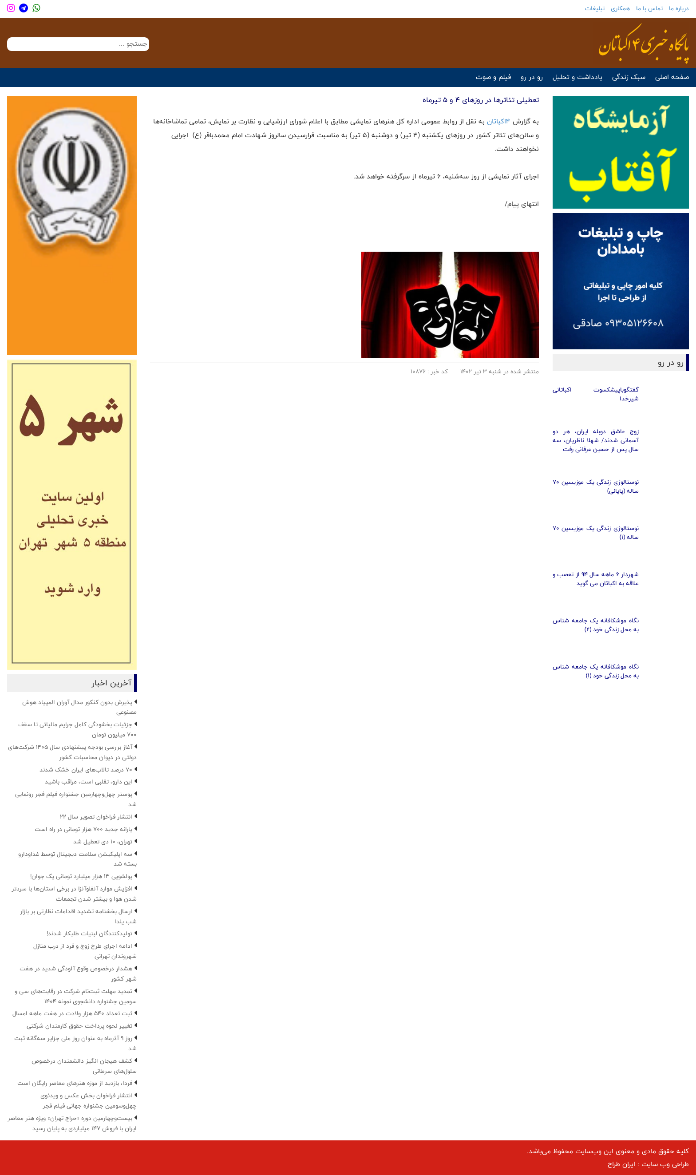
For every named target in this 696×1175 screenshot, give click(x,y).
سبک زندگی (628, 77)
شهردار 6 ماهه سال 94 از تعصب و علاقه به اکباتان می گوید (596, 579)
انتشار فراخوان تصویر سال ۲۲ (96, 816)
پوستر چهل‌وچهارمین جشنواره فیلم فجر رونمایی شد (76, 799)
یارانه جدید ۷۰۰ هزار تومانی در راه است (83, 829)
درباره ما (679, 8)
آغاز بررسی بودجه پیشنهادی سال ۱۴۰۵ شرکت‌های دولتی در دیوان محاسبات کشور (72, 752)
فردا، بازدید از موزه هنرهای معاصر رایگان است (74, 1083)
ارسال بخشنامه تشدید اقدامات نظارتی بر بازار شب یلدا (78, 916)
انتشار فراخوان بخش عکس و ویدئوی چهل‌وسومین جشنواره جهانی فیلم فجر (88, 1100)
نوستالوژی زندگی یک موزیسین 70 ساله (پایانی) (596, 486)
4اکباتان (500, 121)
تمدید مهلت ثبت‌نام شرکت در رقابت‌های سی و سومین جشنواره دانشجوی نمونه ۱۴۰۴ (76, 996)
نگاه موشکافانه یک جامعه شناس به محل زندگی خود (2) (596, 625)
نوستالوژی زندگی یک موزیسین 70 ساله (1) (596, 532)
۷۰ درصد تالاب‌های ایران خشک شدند (86, 769)
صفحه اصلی (672, 77)
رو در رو (532, 77)
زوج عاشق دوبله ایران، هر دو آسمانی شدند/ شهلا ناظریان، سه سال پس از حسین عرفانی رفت (596, 440)
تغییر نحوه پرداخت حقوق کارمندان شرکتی (79, 1026)
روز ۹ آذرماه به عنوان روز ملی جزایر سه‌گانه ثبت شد (75, 1043)
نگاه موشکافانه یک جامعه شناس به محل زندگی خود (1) (596, 671)
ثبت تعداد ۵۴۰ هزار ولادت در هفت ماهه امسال (72, 1013)
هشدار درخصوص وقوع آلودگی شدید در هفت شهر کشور (78, 973)
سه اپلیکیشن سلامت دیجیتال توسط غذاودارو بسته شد (77, 859)
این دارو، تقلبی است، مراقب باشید (88, 781)
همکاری (620, 8)
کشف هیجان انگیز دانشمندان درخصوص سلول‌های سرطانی (84, 1066)
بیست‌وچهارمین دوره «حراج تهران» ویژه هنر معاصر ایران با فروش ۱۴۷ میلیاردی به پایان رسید (72, 1123)
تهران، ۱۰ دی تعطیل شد (102, 841)
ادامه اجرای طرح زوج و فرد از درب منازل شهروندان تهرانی (85, 951)
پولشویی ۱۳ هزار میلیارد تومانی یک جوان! (81, 876)
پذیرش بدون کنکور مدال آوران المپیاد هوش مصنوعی (79, 707)
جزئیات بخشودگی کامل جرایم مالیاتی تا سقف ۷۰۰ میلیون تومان (77, 729)
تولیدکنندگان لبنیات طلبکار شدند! (89, 933)
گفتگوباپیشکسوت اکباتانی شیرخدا (596, 394)
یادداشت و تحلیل (577, 77)
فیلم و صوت (493, 77)
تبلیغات (595, 8)
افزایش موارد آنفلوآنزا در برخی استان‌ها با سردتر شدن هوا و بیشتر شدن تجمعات (74, 893)
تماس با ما (649, 8)
